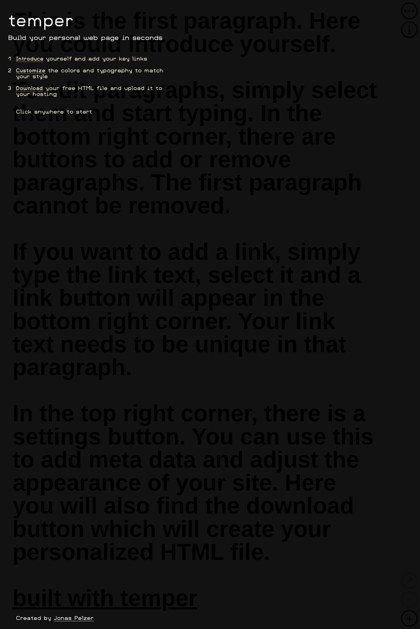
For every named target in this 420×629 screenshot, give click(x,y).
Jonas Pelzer (74, 618)
